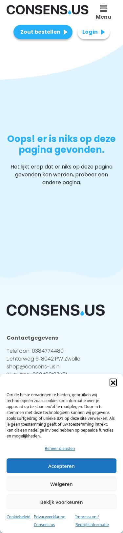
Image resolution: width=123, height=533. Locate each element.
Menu (103, 13)
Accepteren (61, 466)
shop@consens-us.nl (34, 366)
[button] (113, 382)
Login (90, 32)
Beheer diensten (60, 448)
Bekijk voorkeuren (61, 502)
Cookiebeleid (19, 517)
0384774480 (48, 351)
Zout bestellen (40, 32)
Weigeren (61, 484)
